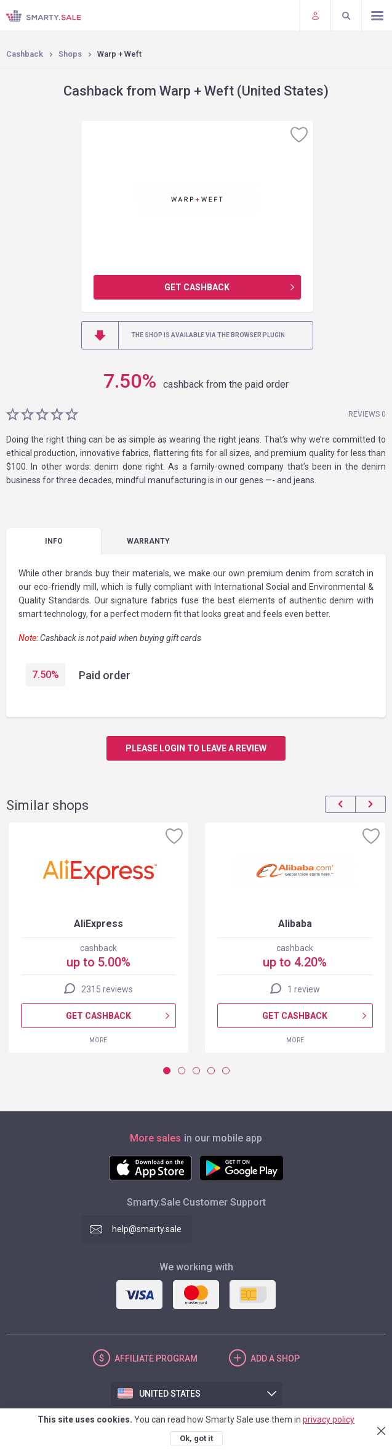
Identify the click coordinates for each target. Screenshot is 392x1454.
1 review (303, 989)
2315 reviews (107, 989)
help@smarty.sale (147, 1229)
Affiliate (156, 1358)
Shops (70, 54)
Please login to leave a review (196, 748)
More (98, 1040)
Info (54, 541)
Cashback (24, 54)
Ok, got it (196, 1438)
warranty (148, 541)
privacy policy (328, 1419)
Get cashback (197, 287)
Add (275, 1358)
